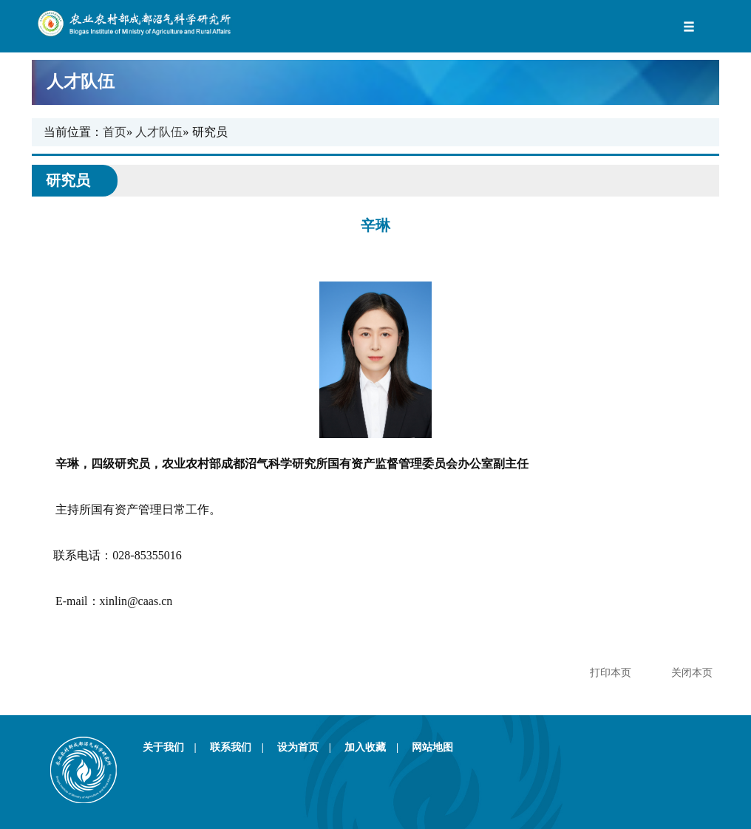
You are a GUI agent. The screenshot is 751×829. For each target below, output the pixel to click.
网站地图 (432, 747)
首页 (114, 132)
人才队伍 (372, 81)
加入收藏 (376, 747)
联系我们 (242, 747)
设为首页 (309, 747)
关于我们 (175, 747)
